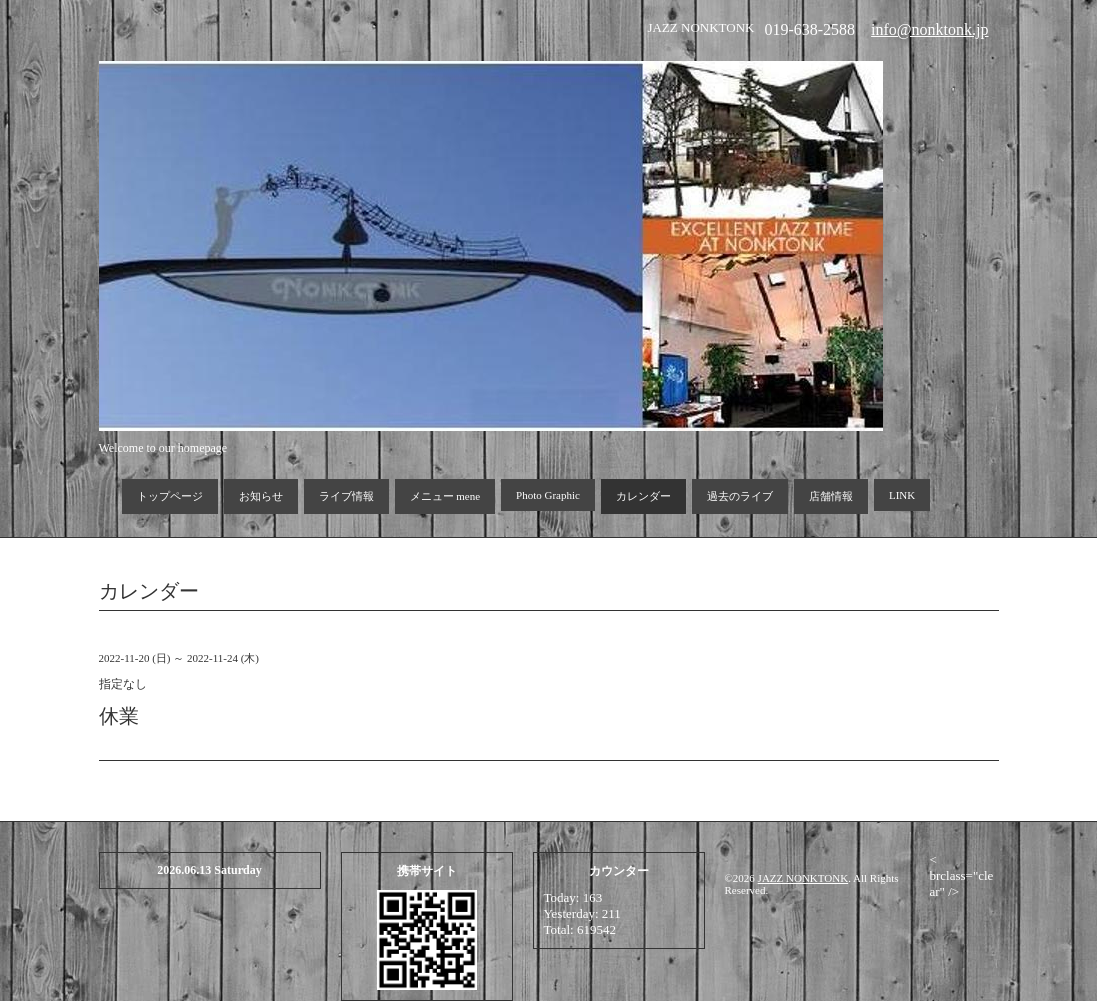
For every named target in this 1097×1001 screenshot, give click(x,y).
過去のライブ (740, 496)
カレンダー (643, 496)
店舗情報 (831, 496)
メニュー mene (445, 496)
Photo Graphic (548, 495)
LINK (902, 495)
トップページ (170, 496)
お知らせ (261, 496)
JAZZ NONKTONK (803, 878)
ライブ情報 (346, 496)
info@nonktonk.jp (929, 29)
